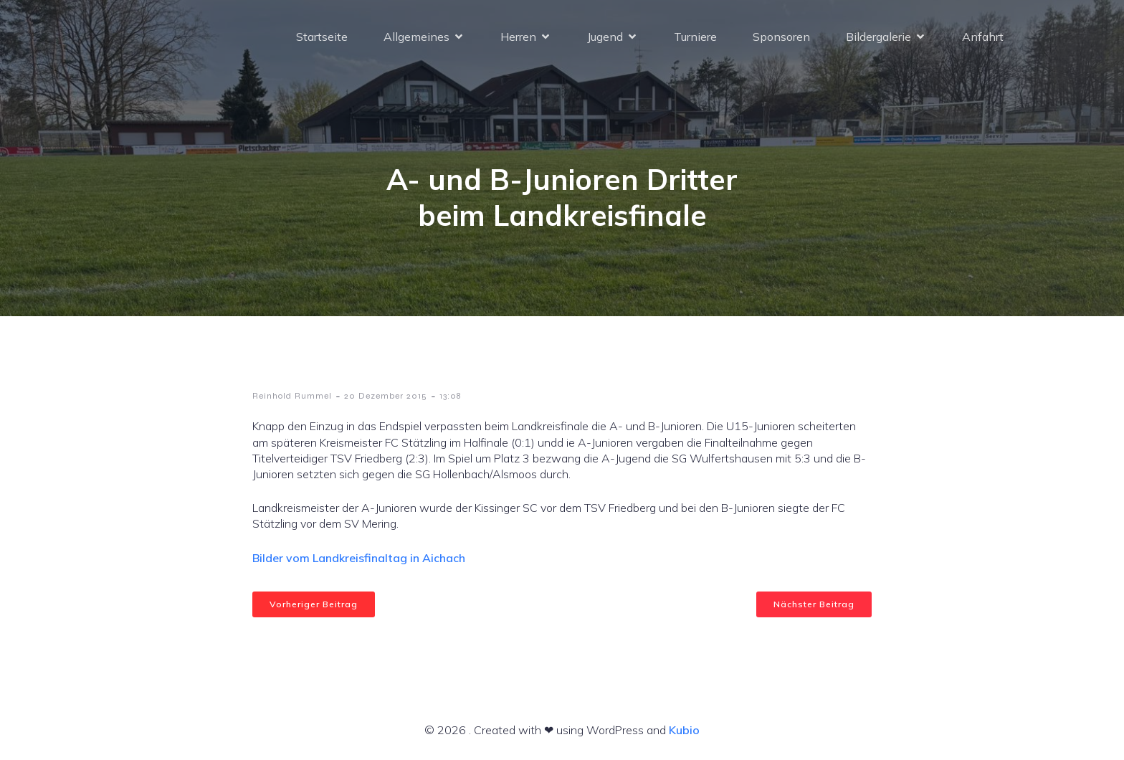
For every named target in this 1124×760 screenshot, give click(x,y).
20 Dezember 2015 (385, 396)
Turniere (695, 39)
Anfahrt (983, 39)
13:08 (450, 396)
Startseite (322, 39)
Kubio (684, 730)
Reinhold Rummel (292, 396)
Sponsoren (781, 39)
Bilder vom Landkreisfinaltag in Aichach (358, 558)
